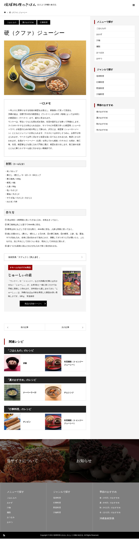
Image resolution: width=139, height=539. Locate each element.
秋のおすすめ (102, 124)
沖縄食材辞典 (107, 518)
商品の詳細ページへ (33, 304)
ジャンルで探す (105, 70)
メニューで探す (105, 22)
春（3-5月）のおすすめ (109, 498)
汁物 (98, 41)
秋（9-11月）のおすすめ (110, 508)
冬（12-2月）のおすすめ (110, 513)
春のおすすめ (102, 112)
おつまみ (100, 53)
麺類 (98, 47)
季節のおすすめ (105, 105)
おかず (99, 35)
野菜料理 (100, 89)
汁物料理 (100, 95)
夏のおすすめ (102, 118)
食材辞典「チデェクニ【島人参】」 (24, 257)
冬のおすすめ (102, 130)
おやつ (99, 59)
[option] (35, 461)
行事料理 (100, 82)
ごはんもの (101, 29)
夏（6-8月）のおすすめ (109, 503)
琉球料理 (100, 76)
